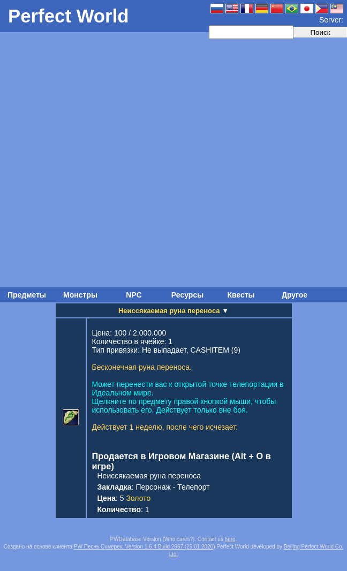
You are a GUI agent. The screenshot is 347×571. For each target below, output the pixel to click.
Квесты (240, 295)
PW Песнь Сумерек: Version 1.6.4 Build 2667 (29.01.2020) (144, 547)
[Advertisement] (121, 160)
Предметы (26, 295)
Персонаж (152, 487)
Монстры (80, 295)
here (230, 539)
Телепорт (193, 487)
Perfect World (68, 15)
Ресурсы (187, 295)
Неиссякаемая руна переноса (149, 475)
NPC (134, 295)
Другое (294, 295)
